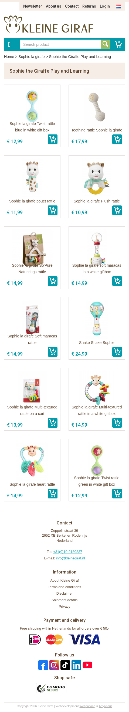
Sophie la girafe (31, 56)
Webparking (88, 706)
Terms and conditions (64, 587)
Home (9, 56)
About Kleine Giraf (64, 580)
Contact (72, 6)
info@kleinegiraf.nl (70, 558)
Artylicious (105, 706)
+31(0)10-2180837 (67, 552)
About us (53, 6)
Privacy (64, 606)
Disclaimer (64, 593)
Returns (89, 6)
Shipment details (64, 600)
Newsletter (32, 6)
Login (105, 6)
